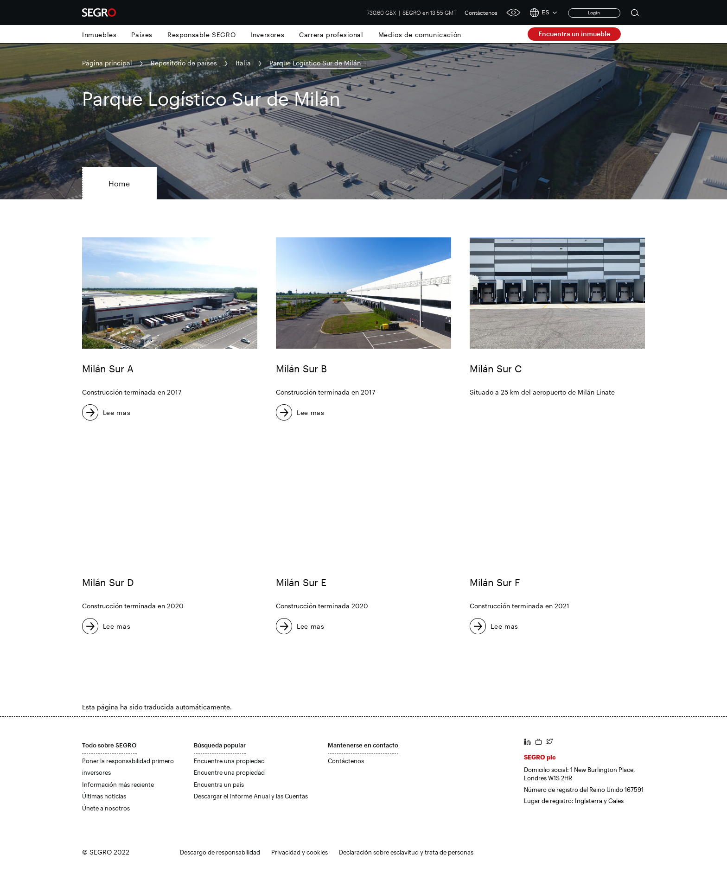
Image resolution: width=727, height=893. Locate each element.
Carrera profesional (331, 34)
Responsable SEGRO (201, 34)
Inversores (267, 34)
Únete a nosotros (106, 808)
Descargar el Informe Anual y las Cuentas (251, 796)
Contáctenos (481, 12)
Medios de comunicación (419, 34)
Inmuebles (99, 34)
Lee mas (117, 412)
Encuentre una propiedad (229, 761)
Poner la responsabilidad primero (128, 761)
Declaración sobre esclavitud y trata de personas (406, 852)
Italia (243, 63)
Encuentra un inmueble (574, 34)
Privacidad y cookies (299, 852)
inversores (96, 772)
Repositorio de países (184, 63)
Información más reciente (118, 784)
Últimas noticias (104, 796)
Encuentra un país (219, 784)
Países (142, 34)
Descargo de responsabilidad (220, 852)
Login (594, 12)
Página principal (107, 63)
